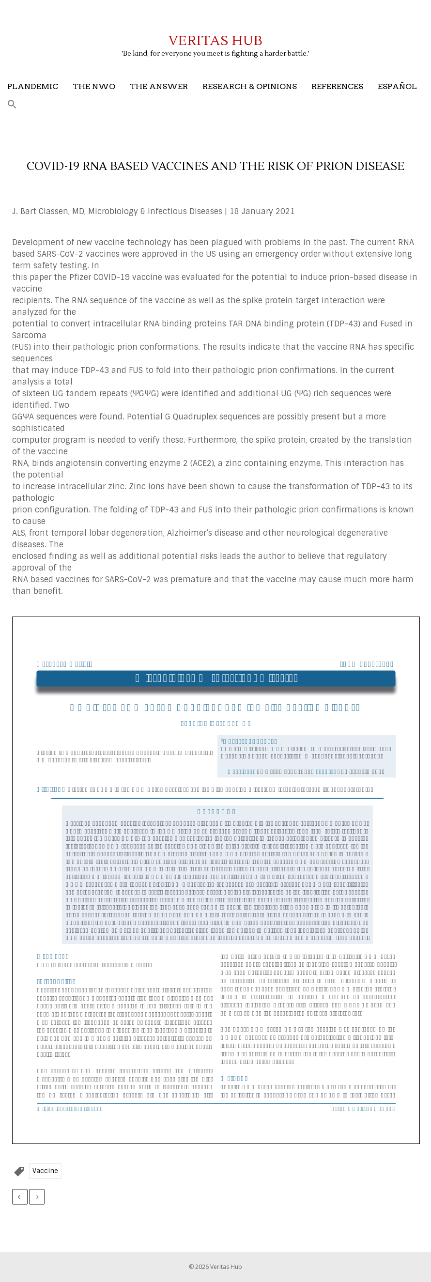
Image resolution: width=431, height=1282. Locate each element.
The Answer (159, 86)
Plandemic (32, 86)
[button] (12, 105)
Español (397, 86)
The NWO (94, 86)
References (337, 86)
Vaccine (45, 1171)
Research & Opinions (249, 86)
